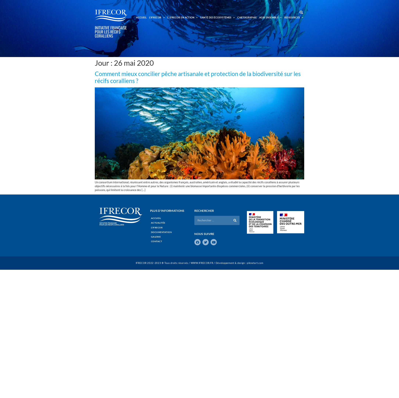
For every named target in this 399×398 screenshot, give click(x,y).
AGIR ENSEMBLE (270, 17)
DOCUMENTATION (161, 232)
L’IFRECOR (157, 17)
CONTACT (156, 241)
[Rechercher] (235, 220)
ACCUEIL (141, 17)
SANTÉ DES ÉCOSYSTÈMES (217, 17)
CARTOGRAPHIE (247, 17)
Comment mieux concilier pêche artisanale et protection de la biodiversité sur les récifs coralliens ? (198, 77)
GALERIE (156, 236)
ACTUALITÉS (158, 222)
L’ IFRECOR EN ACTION (182, 17)
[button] (301, 12)
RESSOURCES (293, 17)
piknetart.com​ (255, 262)
